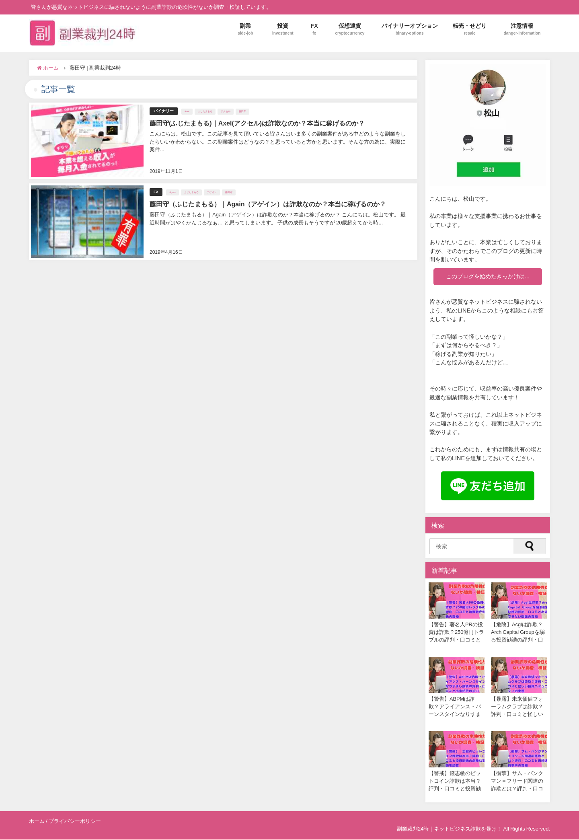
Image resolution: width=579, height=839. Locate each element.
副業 (245, 29)
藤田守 (242, 111)
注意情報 (522, 29)
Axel (187, 111)
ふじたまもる (205, 111)
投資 (283, 29)
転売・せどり (470, 29)
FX (314, 29)
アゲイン (212, 192)
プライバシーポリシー (75, 821)
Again (172, 192)
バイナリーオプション (410, 29)
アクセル (225, 111)
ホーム (37, 821)
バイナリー (164, 111)
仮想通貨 (349, 29)
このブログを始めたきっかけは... (488, 276)
